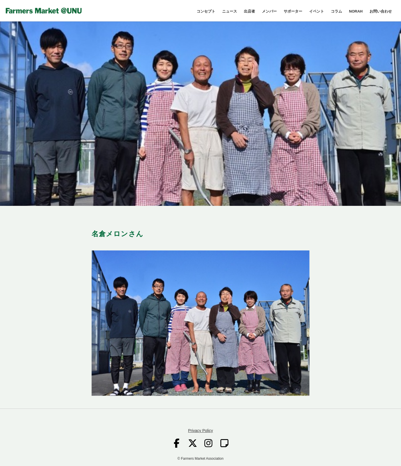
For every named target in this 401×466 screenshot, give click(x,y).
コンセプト (206, 11)
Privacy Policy (200, 430)
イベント (316, 11)
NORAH (356, 11)
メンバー (269, 11)
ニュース (229, 11)
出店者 (249, 11)
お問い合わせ (381, 11)
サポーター (293, 11)
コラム (336, 11)
